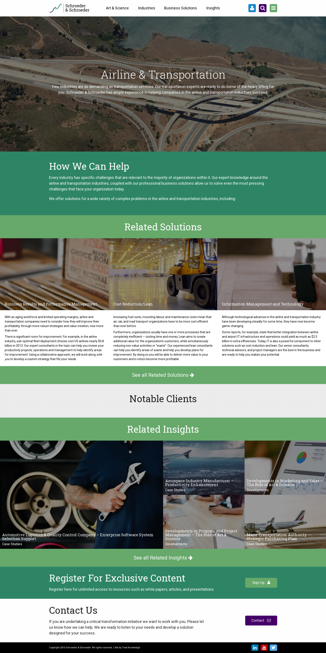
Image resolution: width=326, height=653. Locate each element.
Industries (146, 8)
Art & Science (117, 8)
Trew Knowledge (131, 647)
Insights (213, 8)
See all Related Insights (163, 558)
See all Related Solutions (163, 375)
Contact (261, 620)
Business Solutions (180, 8)
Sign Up (261, 582)
